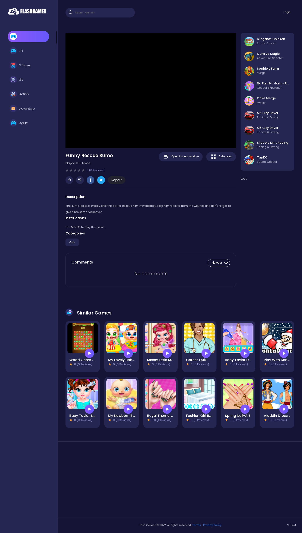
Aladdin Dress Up (278, 415)
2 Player (20, 65)
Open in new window (181, 156)
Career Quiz (196, 359)
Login (287, 12)
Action (19, 94)
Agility (19, 123)
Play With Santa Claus (283, 359)
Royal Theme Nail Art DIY (168, 415)
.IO (16, 51)
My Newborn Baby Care (128, 415)
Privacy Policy (212, 525)
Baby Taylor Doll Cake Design (250, 359)
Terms (196, 525)
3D (16, 80)
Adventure (22, 109)
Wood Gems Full (83, 359)
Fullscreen (221, 156)
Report (116, 180)
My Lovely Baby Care (126, 359)
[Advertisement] (102, 481)
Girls (72, 242)
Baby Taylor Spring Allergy (91, 415)
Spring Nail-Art (238, 415)
